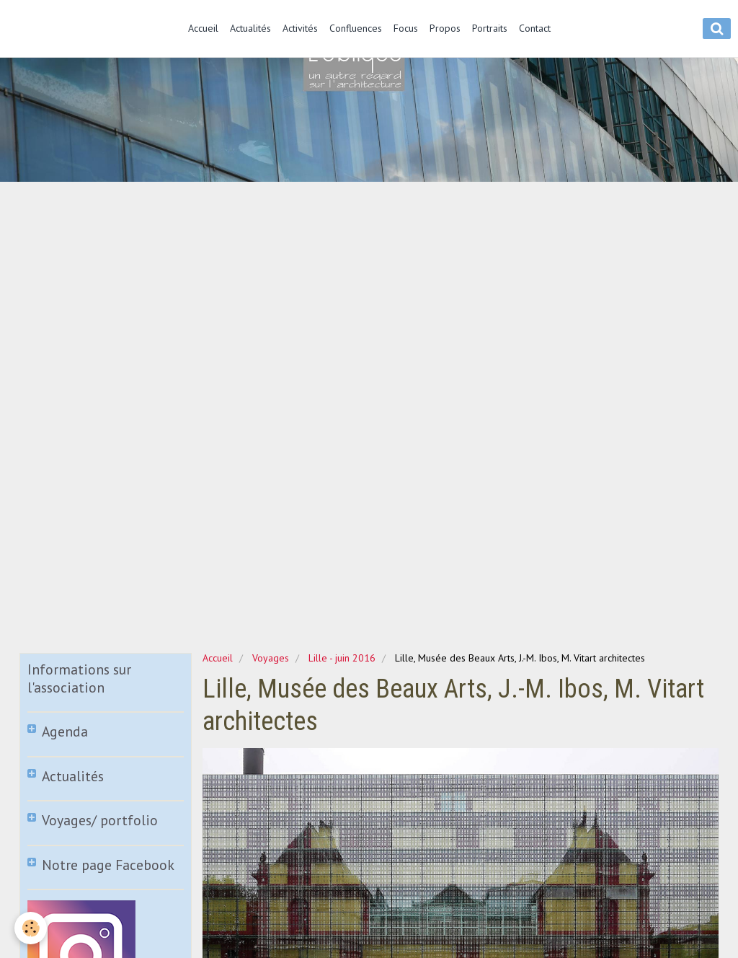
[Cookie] (30, 928)
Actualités (250, 28)
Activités (300, 28)
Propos (445, 28)
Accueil (203, 28)
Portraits (489, 28)
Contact (535, 28)
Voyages (270, 657)
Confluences (355, 28)
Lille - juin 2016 (341, 657)
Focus (406, 28)
